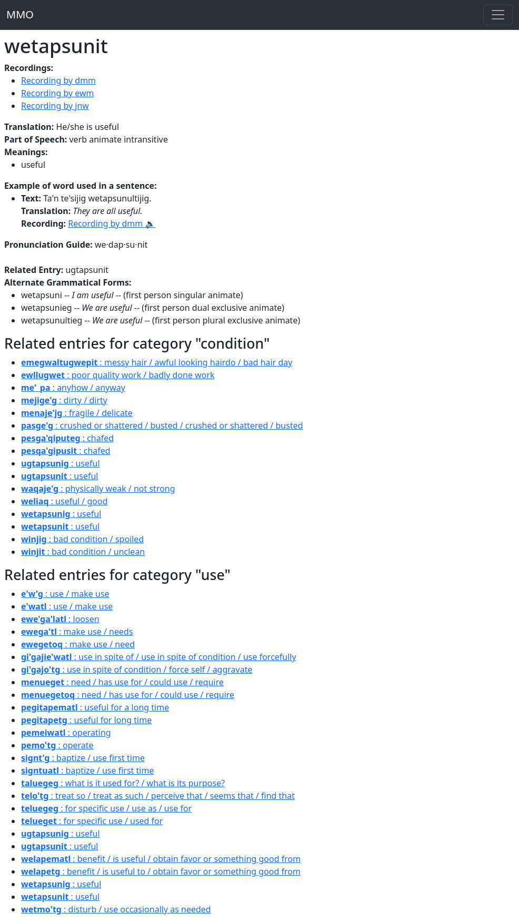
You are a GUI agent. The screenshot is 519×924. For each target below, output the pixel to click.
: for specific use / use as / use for (106, 808)
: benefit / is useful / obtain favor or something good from (161, 859)
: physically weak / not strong (98, 488)
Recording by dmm (58, 80)
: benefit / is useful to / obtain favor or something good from (161, 871)
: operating (66, 732)
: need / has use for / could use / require (122, 682)
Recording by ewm (57, 93)
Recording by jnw (55, 105)
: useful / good (64, 501)
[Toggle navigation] (498, 14)
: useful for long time (86, 720)
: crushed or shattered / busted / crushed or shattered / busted (162, 425)
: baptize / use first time (83, 758)
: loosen (60, 619)
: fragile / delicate (77, 413)
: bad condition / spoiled (82, 539)
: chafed (67, 438)
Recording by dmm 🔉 (111, 223)
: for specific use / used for (92, 821)
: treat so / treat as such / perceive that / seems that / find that (158, 795)
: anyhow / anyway (73, 387)
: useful (60, 463)
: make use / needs (77, 631)
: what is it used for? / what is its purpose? (123, 783)
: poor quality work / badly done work (118, 375)
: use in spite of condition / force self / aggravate (136, 669)
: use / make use (65, 594)
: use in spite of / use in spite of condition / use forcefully (158, 657)
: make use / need (78, 644)
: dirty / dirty (64, 400)
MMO (20, 14)
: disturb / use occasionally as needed (116, 909)
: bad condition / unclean (83, 551)
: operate (57, 745)
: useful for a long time (95, 707)
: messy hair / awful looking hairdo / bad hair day (156, 362)
